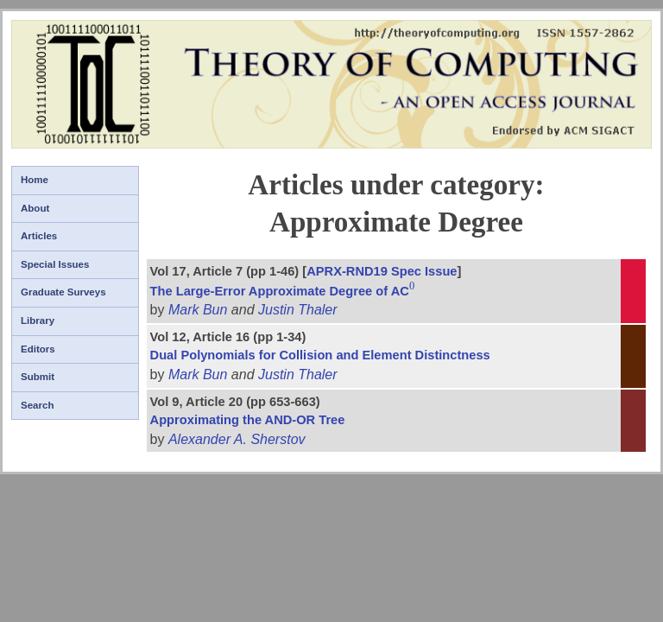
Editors (38, 349)
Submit (37, 376)
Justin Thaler (298, 309)
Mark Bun (197, 309)
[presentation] (412, 291)
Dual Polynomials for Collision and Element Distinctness (320, 355)
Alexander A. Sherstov (237, 439)
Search (37, 405)
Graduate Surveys (63, 292)
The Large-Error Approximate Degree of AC (283, 291)
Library (37, 320)
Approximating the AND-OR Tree (247, 420)
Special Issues (55, 264)
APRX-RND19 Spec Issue (381, 271)
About (35, 208)
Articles (39, 236)
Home (34, 180)
